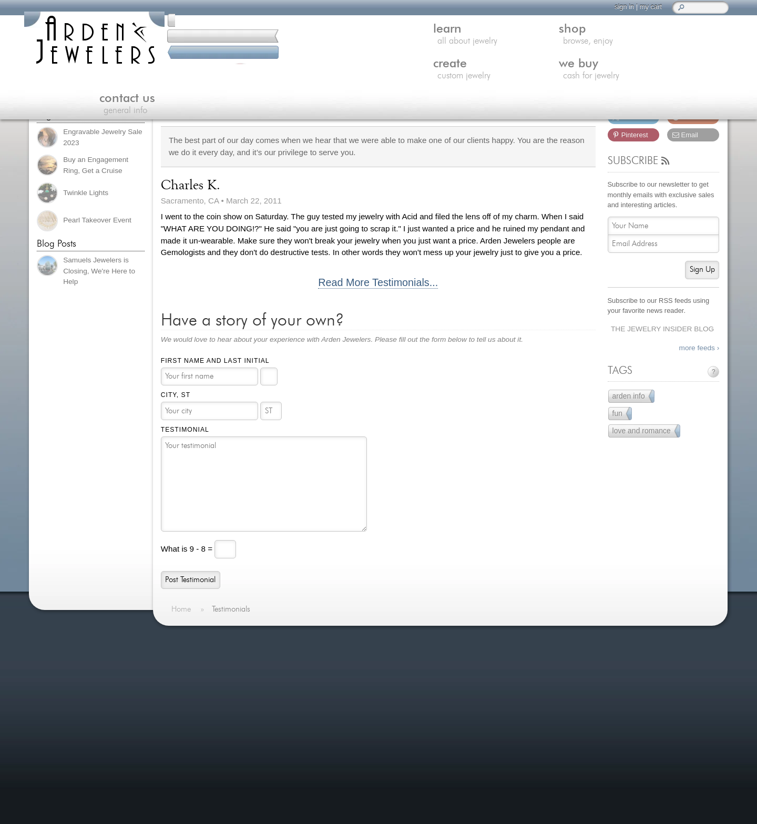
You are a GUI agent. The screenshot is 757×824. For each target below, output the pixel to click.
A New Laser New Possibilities (388, 661)
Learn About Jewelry (214, 673)
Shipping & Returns (212, 762)
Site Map (193, 788)
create (447, 38)
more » (55, 675)
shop (335, 38)
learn (223, 38)
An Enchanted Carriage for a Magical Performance (383, 728)
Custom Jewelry (206, 699)
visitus (634, 708)
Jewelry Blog (200, 737)
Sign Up (702, 269)
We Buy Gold (201, 711)
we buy (560, 38)
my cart (618, 7)
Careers (192, 775)
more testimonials (89, 716)
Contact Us (197, 724)
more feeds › (699, 348)
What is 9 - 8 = (188, 548)
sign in (591, 7)
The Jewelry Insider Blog (662, 329)
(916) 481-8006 (90, 74)
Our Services (201, 750)
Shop (187, 685)
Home (188, 660)
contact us (672, 38)
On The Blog (347, 639)
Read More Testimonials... (378, 282)
